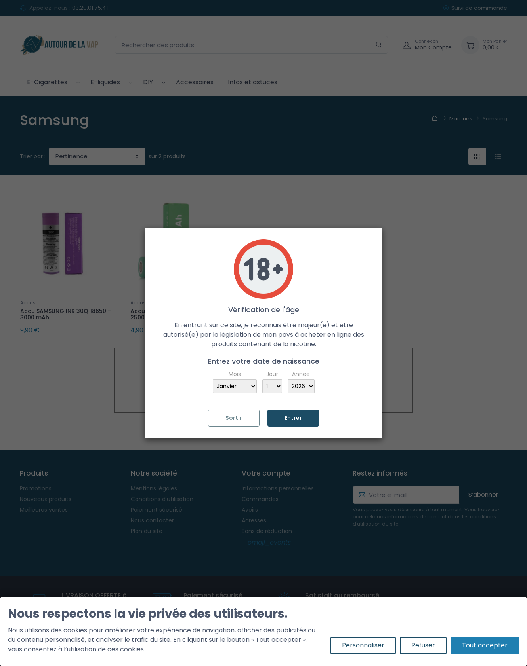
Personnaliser (363, 645)
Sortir (233, 418)
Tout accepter (485, 645)
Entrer (293, 418)
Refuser (423, 645)
